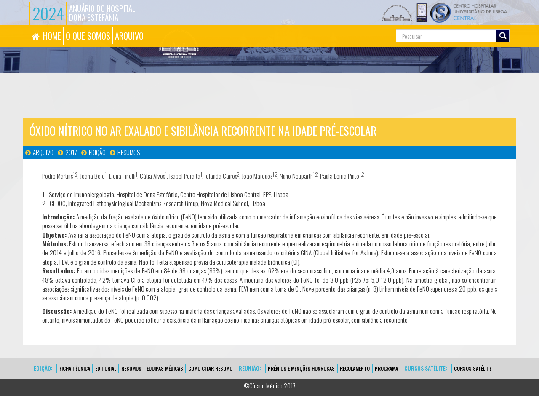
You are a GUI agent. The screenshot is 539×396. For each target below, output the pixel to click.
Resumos (128, 152)
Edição (97, 152)
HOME (52, 35)
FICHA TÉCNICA (74, 368)
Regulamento (355, 368)
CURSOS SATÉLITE (472, 368)
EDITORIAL (105, 368)
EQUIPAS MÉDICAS (165, 368)
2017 (71, 152)
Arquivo (43, 152)
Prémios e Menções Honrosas (301, 368)
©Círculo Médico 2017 (270, 385)
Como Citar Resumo (210, 368)
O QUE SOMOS (88, 35)
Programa (386, 368)
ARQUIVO (129, 35)
